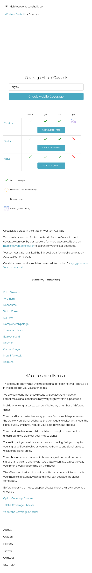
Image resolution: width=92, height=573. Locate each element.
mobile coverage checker (18, 245)
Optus (7, 159)
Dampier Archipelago (16, 324)
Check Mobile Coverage (46, 96)
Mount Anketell (12, 355)
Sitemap (9, 564)
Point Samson (11, 292)
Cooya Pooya (11, 349)
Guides (8, 536)
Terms (7, 550)
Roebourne (10, 305)
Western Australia (15, 14)
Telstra (7, 141)
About (7, 529)
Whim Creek (10, 311)
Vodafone (9, 123)
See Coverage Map (51, 130)
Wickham (9, 298)
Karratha (8, 361)
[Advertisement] (46, 40)
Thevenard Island (13, 330)
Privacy (8, 543)
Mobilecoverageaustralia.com (25, 6)
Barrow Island (11, 336)
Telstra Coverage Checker (18, 505)
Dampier (8, 317)
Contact (8, 557)
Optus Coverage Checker (18, 498)
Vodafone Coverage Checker (20, 511)
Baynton (8, 342)
